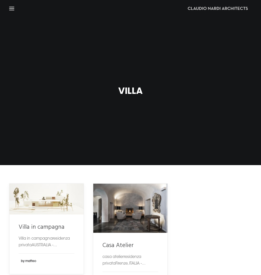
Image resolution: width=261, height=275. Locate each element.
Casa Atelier (118, 243)
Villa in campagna (41, 225)
